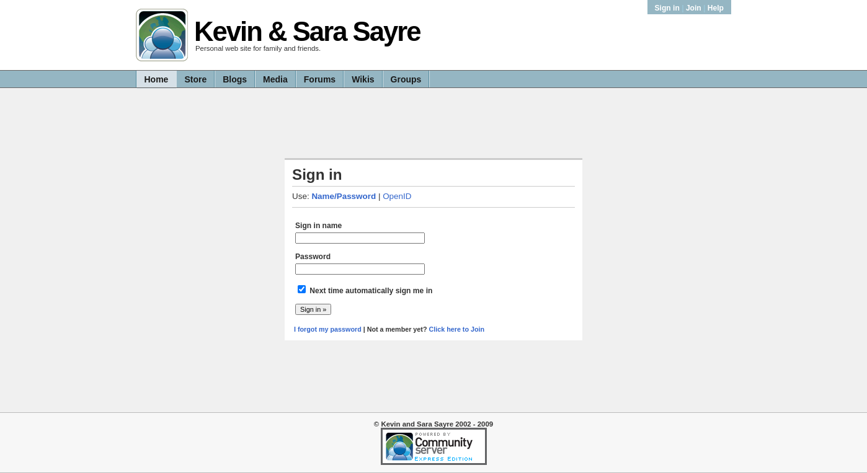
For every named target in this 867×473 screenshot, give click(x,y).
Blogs (235, 79)
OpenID (397, 196)
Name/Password (343, 196)
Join (693, 8)
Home (156, 79)
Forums (320, 79)
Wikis (363, 79)
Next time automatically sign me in (370, 290)
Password (313, 256)
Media (275, 79)
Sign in (668, 8)
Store (195, 79)
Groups (406, 79)
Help (716, 8)
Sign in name (318, 225)
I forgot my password (328, 329)
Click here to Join (456, 329)
